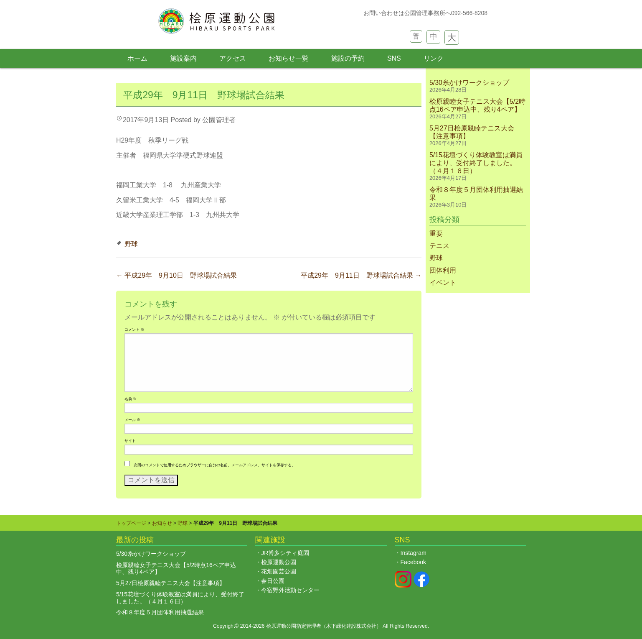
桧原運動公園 (278, 562)
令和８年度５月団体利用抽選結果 (160, 612)
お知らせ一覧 (289, 58)
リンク (434, 58)
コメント (134, 329)
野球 (131, 244)
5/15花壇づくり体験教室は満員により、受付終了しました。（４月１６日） (476, 162)
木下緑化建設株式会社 (351, 626)
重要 (436, 233)
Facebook (413, 562)
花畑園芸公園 (278, 571)
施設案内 (183, 58)
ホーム (137, 58)
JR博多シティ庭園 (285, 553)
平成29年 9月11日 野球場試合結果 (361, 275)
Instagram (413, 553)
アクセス (232, 58)
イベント (442, 282)
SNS (394, 58)
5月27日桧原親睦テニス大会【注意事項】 (170, 583)
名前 (130, 399)
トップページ (131, 523)
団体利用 (442, 270)
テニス (439, 245)
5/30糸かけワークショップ (469, 82)
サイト (130, 441)
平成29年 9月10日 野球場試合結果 (176, 275)
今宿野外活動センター (290, 590)
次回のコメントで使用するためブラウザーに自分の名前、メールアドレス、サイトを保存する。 (214, 465)
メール (132, 420)
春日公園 (272, 581)
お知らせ (162, 523)
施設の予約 (348, 58)
